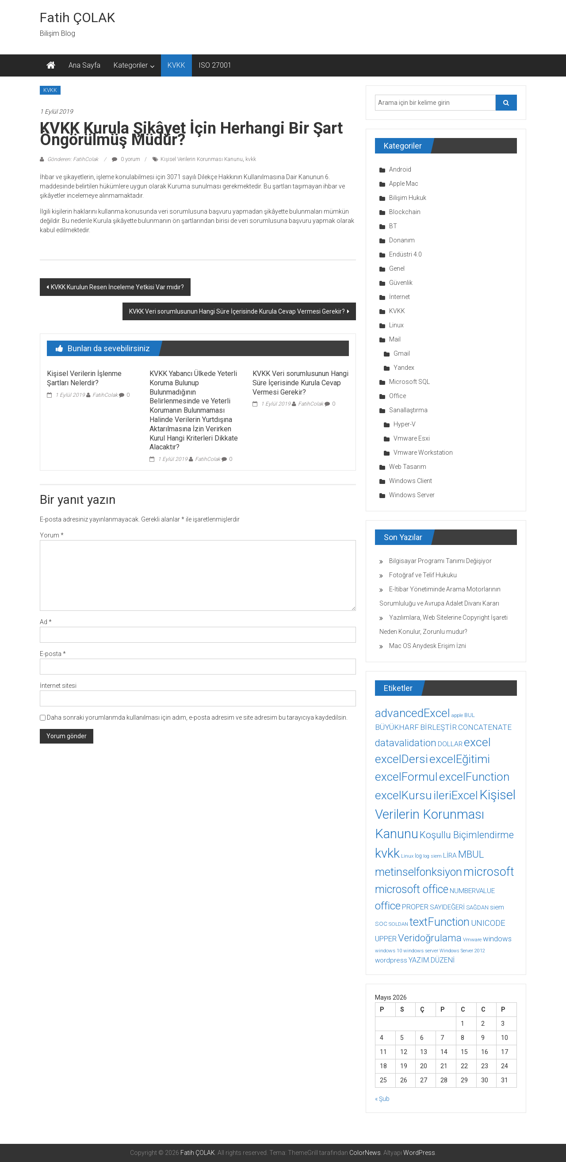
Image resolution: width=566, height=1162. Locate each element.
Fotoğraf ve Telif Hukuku (423, 575)
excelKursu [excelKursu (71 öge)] (403, 795)
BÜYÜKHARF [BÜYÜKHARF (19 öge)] (397, 727)
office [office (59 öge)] (388, 905)
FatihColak (105, 395)
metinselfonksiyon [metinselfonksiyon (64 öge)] (418, 872)
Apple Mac (403, 183)
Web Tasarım (407, 466)
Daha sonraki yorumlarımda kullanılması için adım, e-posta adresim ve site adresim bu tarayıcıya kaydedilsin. (197, 717)
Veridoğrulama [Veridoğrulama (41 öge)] (430, 937)
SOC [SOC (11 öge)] (381, 923)
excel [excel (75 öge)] (477, 742)
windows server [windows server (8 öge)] (420, 950)
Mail (395, 339)
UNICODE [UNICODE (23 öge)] (488, 923)
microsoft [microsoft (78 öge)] (488, 872)
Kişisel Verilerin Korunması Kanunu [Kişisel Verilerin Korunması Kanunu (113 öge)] (445, 814)
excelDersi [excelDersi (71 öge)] (401, 759)
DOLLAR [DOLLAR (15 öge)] (450, 744)
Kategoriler (131, 65)
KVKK (176, 65)
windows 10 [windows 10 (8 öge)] (388, 950)
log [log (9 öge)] (418, 856)
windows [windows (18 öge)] (497, 938)
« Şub (382, 1098)
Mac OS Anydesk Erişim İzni (427, 645)
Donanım (402, 240)
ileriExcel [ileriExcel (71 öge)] (455, 795)
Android (400, 169)
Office (397, 395)
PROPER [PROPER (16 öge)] (415, 907)
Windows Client (410, 480)
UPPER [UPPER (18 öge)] (386, 938)
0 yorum (126, 159)
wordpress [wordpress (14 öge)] (391, 960)
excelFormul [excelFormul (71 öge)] (406, 776)
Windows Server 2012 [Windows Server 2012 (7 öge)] (462, 951)
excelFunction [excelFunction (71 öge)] (474, 776)
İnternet (399, 296)
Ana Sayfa (84, 65)
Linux (396, 325)
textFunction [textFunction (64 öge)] (439, 922)
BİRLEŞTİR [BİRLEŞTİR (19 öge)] (438, 727)
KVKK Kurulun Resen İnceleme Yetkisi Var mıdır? (117, 287)
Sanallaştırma (408, 410)
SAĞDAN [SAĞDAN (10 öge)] (477, 907)
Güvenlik (401, 282)
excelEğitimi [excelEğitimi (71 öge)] (459, 759)
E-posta (53, 653)
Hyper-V (405, 424)
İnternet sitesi (58, 685)
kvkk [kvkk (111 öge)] (387, 853)
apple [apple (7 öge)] (457, 715)
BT (393, 226)
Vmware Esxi (412, 438)
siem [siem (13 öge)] (497, 907)
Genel (397, 268)
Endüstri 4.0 (405, 254)
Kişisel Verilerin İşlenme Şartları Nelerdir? (84, 378)
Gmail (402, 353)
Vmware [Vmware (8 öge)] (472, 939)
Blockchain (405, 211)
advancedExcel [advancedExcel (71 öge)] (412, 713)
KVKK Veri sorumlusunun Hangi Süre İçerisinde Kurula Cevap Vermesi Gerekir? (237, 311)
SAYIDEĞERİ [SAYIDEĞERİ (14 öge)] (447, 907)
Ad (46, 621)
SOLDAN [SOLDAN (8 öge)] (398, 924)
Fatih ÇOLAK (77, 17)
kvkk (250, 159)
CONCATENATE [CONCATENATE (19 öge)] (485, 727)
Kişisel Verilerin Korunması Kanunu (202, 159)
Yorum (52, 535)
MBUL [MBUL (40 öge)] (471, 854)
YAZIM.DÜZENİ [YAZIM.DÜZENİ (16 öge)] (432, 960)
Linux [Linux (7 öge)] (407, 856)
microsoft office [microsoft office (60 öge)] (411, 889)
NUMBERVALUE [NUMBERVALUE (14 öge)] (472, 891)
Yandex (404, 367)
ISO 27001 (215, 65)
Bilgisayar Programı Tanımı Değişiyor (440, 560)
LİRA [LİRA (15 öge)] (450, 855)
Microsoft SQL (409, 381)
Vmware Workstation (423, 452)
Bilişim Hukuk (407, 197)
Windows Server (412, 495)
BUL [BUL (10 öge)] (469, 715)
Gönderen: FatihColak (72, 159)
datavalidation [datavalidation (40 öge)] (405, 742)
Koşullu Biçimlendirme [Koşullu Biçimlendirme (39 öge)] (467, 834)
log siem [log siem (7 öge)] (432, 856)
